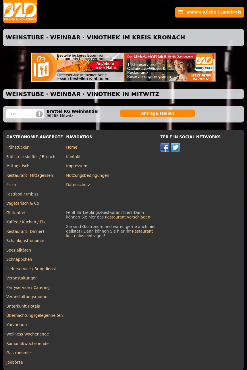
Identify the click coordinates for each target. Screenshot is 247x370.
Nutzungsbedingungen (87, 175)
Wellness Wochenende (27, 334)
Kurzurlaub (16, 325)
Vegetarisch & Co (22, 203)
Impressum (76, 166)
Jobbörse (14, 362)
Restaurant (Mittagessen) (30, 175)
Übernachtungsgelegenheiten (34, 315)
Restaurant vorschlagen (127, 217)
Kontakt (73, 157)
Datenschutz (78, 185)
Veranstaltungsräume (26, 297)
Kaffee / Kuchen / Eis (25, 222)
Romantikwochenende (27, 344)
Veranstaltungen (22, 278)
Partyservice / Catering (28, 287)
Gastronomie (18, 353)
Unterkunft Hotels (23, 306)
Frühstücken (18, 147)
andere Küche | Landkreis (209, 12)
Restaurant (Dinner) (25, 231)
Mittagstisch (18, 166)
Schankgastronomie (25, 241)
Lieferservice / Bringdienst (31, 269)
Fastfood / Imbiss (22, 194)
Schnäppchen (19, 259)
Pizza (11, 185)
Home (71, 147)
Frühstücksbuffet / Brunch (30, 157)
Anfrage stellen (157, 113)
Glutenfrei (15, 213)
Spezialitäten (18, 250)
